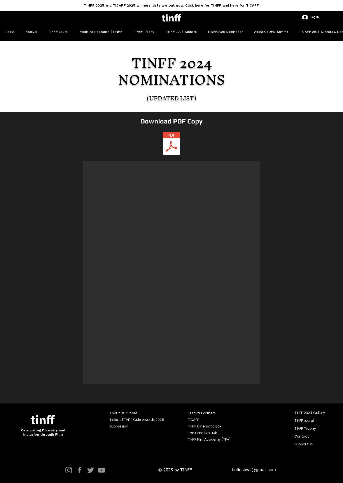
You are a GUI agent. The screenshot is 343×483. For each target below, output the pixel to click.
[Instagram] (68, 470)
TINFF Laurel (304, 420)
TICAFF (193, 419)
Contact (301, 436)
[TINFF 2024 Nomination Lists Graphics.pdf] (171, 144)
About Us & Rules (123, 413)
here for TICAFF (244, 5)
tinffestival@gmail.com (254, 469)
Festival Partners (202, 413)
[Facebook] (79, 470)
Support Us (303, 444)
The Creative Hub (202, 432)
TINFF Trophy (305, 428)
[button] (10, 31)
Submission (118, 426)
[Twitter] (90, 470)
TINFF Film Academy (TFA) (207, 439)
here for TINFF (208, 5)
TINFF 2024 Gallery (309, 412)
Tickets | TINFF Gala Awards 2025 (128, 419)
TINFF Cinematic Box (204, 426)
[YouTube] (101, 470)
